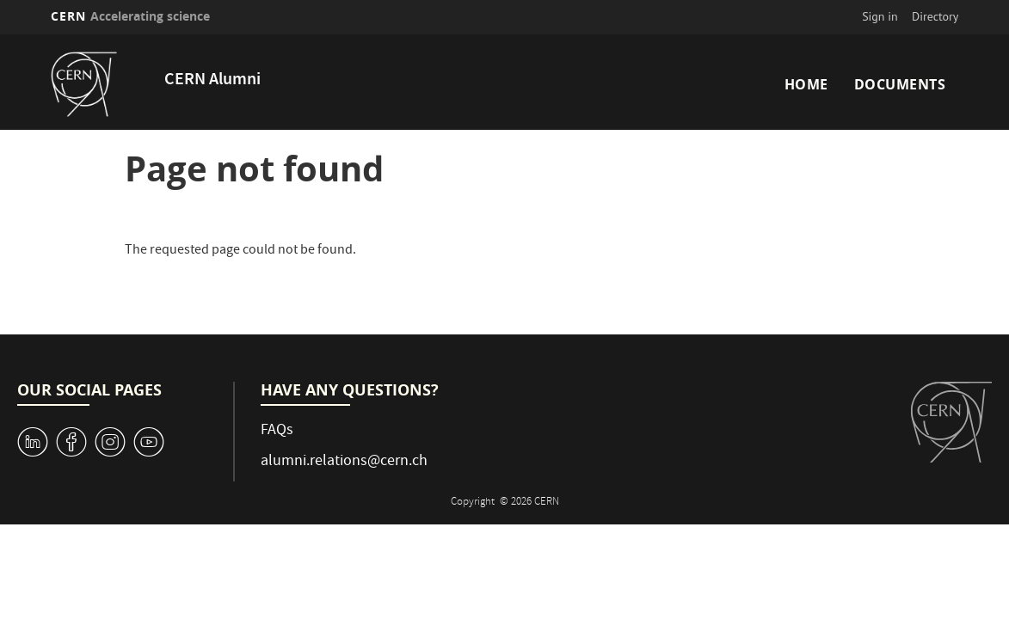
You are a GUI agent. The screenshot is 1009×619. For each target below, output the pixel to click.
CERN (131, 16)
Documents (900, 84)
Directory (935, 16)
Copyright (474, 502)
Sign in (880, 16)
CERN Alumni (212, 80)
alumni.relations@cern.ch (344, 462)
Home (806, 84)
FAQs (277, 431)
